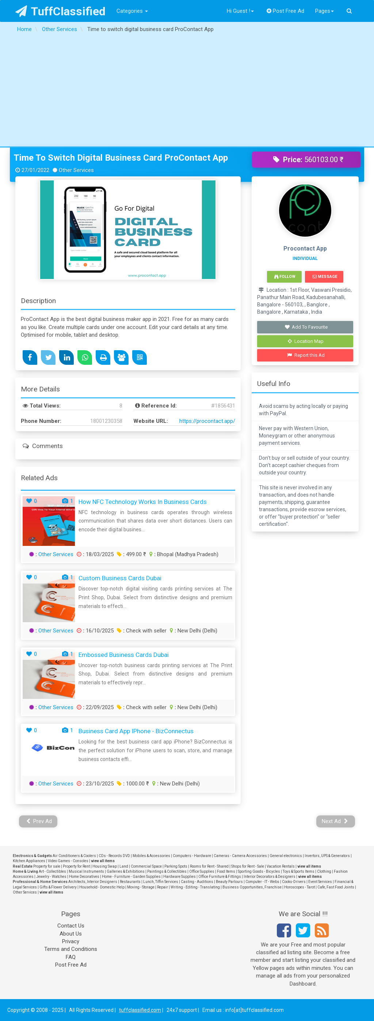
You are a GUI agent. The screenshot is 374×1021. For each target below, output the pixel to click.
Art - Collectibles (52, 871)
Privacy (70, 941)
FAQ (71, 957)
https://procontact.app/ (207, 421)
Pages (324, 11)
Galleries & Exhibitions (126, 871)
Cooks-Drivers (294, 882)
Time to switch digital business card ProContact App (121, 157)
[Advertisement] (187, 92)
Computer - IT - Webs (262, 882)
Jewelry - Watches (51, 877)
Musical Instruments (86, 871)
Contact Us (70, 925)
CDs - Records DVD (114, 856)
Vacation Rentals (281, 866)
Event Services (320, 882)
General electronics (286, 856)
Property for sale (46, 866)
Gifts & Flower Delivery (58, 887)
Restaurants (130, 882)
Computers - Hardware (192, 856)
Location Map (306, 341)
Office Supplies (201, 871)
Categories (132, 11)
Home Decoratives (84, 877)
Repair (162, 887)
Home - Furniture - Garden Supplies (131, 877)
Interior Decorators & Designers (269, 877)
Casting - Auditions (197, 882)
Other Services (55, 554)
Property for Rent (76, 866)
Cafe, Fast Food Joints (335, 887)
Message (325, 276)
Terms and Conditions (70, 949)
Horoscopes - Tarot (299, 887)
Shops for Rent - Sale (247, 866)
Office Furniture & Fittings (219, 877)
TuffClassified (60, 11)
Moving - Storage (140, 887)
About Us (71, 933)
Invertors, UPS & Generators (327, 856)
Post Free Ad (286, 11)
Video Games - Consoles (68, 861)
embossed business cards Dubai (124, 654)
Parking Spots (175, 866)
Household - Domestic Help (102, 887)
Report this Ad (306, 355)
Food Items (226, 871)
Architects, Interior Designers (92, 882)
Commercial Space (146, 866)
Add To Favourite (306, 327)
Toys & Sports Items (298, 871)
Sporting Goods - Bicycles (259, 871)
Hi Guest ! (240, 11)
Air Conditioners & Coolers (74, 856)
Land (123, 866)
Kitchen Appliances (29, 861)
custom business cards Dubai (120, 578)
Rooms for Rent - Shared (209, 866)
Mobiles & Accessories (151, 856)
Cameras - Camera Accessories (240, 856)
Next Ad (335, 821)
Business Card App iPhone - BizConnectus (136, 731)
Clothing (324, 871)
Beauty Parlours (229, 882)
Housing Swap (104, 866)
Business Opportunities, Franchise (252, 887)
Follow (284, 276)
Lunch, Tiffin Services (160, 882)
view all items (103, 861)
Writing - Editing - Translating (195, 887)
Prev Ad (39, 821)
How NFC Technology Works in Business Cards (143, 501)
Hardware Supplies (179, 877)
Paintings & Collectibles (167, 871)
